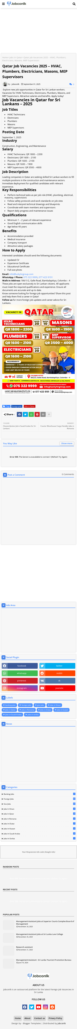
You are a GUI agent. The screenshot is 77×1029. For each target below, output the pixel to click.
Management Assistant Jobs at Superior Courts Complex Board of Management (45, 922)
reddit (59, 673)
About (27, 1018)
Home (5, 57)
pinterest (21, 680)
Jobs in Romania (28, 710)
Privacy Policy (55, 1018)
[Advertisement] (38, 31)
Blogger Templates (32, 1023)
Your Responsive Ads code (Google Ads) (38, 852)
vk (59, 680)
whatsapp (21, 673)
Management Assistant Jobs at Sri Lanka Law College (39, 934)
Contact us (39, 1018)
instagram (22, 688)
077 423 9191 (46, 277)
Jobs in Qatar (15, 57)
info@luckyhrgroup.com (21, 274)
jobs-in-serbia (33, 714)
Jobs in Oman (55, 705)
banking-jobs (10, 705)
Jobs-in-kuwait (62, 710)
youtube (59, 688)
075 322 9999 (30, 277)
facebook (21, 665)
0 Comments (68, 474)
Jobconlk (62, 1023)
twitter (59, 665)
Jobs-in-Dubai (45, 710)
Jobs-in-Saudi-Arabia (13, 714)
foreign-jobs (17, 406)
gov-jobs (40, 705)
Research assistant (24, 947)
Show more (66, 443)
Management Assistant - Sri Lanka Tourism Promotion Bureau (43, 960)
